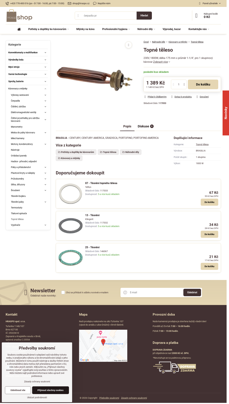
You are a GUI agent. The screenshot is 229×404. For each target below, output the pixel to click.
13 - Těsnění (92, 215)
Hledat (144, 15)
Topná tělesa (202, 144)
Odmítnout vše (17, 390)
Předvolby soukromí (109, 398)
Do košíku (203, 84)
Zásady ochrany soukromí (134, 398)
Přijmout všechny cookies (50, 390)
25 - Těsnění (92, 247)
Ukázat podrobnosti (37, 397)
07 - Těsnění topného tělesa (101, 183)
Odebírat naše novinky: (43, 295)
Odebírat (192, 292)
